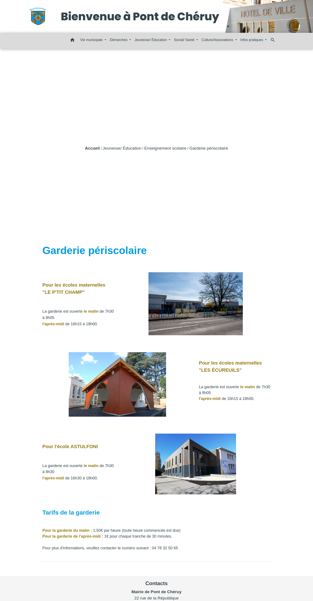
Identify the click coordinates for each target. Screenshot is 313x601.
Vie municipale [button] (92, 40)
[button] (72, 41)
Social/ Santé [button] (184, 40)
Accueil (92, 148)
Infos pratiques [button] (252, 40)
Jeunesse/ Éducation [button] (151, 40)
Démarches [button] (119, 40)
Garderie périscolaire (208, 148)
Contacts (156, 583)
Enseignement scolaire (165, 148)
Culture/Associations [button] (217, 40)
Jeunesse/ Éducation (122, 148)
